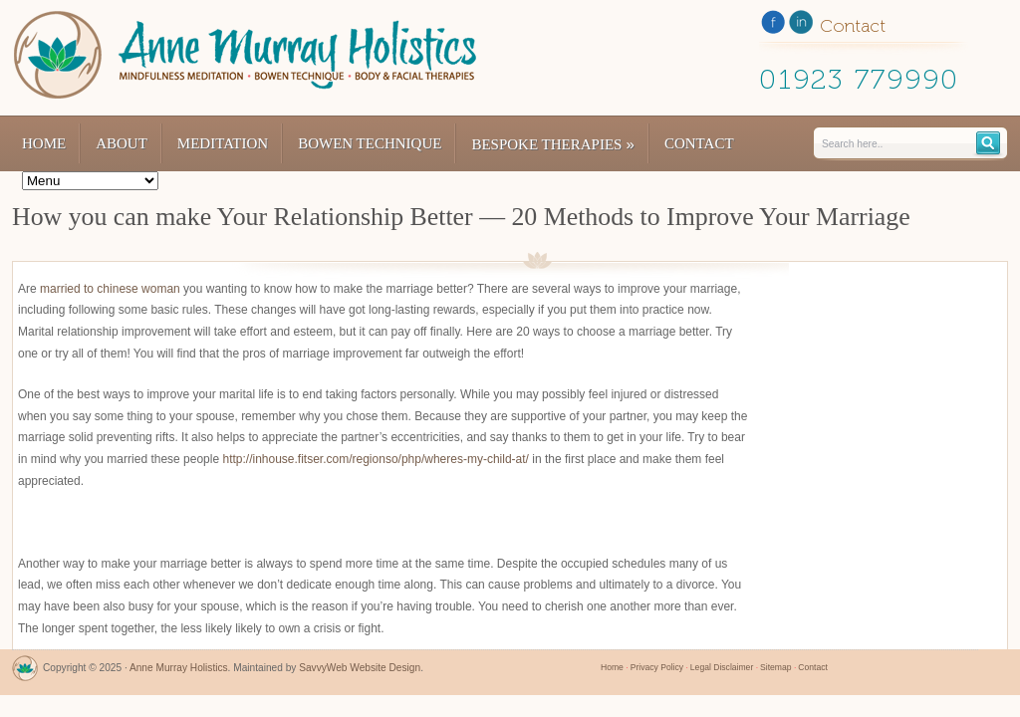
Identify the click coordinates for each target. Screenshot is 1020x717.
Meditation (222, 143)
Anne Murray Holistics (178, 667)
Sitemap (775, 667)
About (121, 143)
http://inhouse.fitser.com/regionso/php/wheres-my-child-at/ (375, 459)
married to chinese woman (110, 289)
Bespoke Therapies (553, 143)
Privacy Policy (657, 667)
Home (44, 143)
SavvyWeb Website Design (359, 667)
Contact (699, 143)
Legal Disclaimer (721, 667)
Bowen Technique (369, 143)
